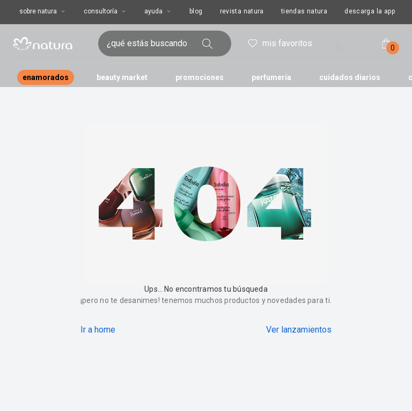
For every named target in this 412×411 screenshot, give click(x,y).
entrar (346, 44)
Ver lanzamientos (299, 330)
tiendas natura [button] (304, 11)
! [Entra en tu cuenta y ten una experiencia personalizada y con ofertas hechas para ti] (338, 48)
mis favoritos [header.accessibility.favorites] (279, 43)
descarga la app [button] (369, 11)
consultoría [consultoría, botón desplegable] (105, 11)
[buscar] (207, 43)
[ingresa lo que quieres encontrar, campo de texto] (147, 43)
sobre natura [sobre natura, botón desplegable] (43, 11)
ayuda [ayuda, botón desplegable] (158, 11)
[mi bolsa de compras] (386, 43)
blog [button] (196, 11)
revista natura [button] (242, 11)
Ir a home (97, 330)
